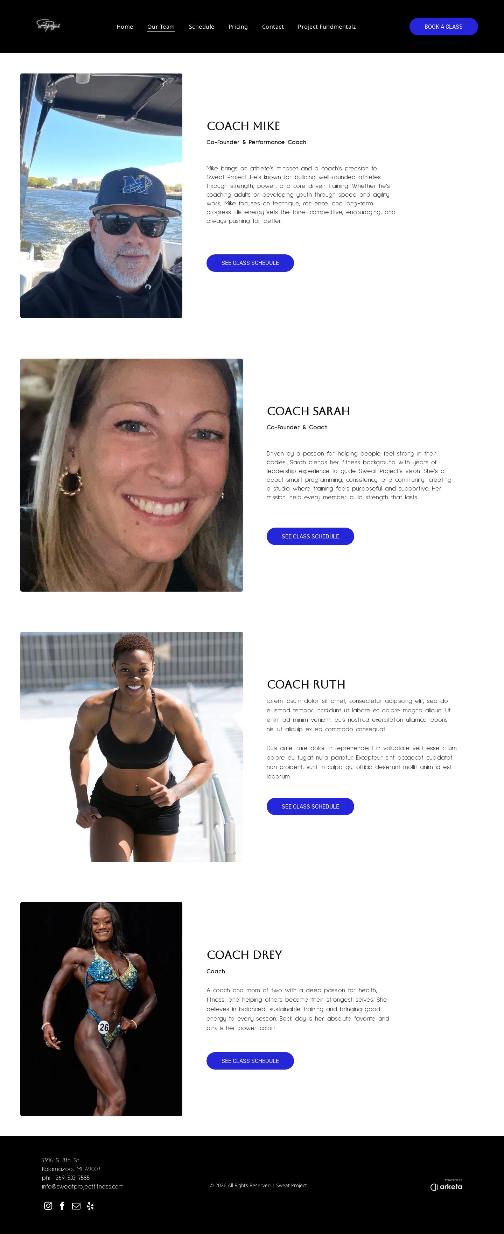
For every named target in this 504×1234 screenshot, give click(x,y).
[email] (76, 1207)
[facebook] (62, 1207)
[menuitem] (125, 26)
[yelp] (90, 1207)
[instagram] (48, 1207)
